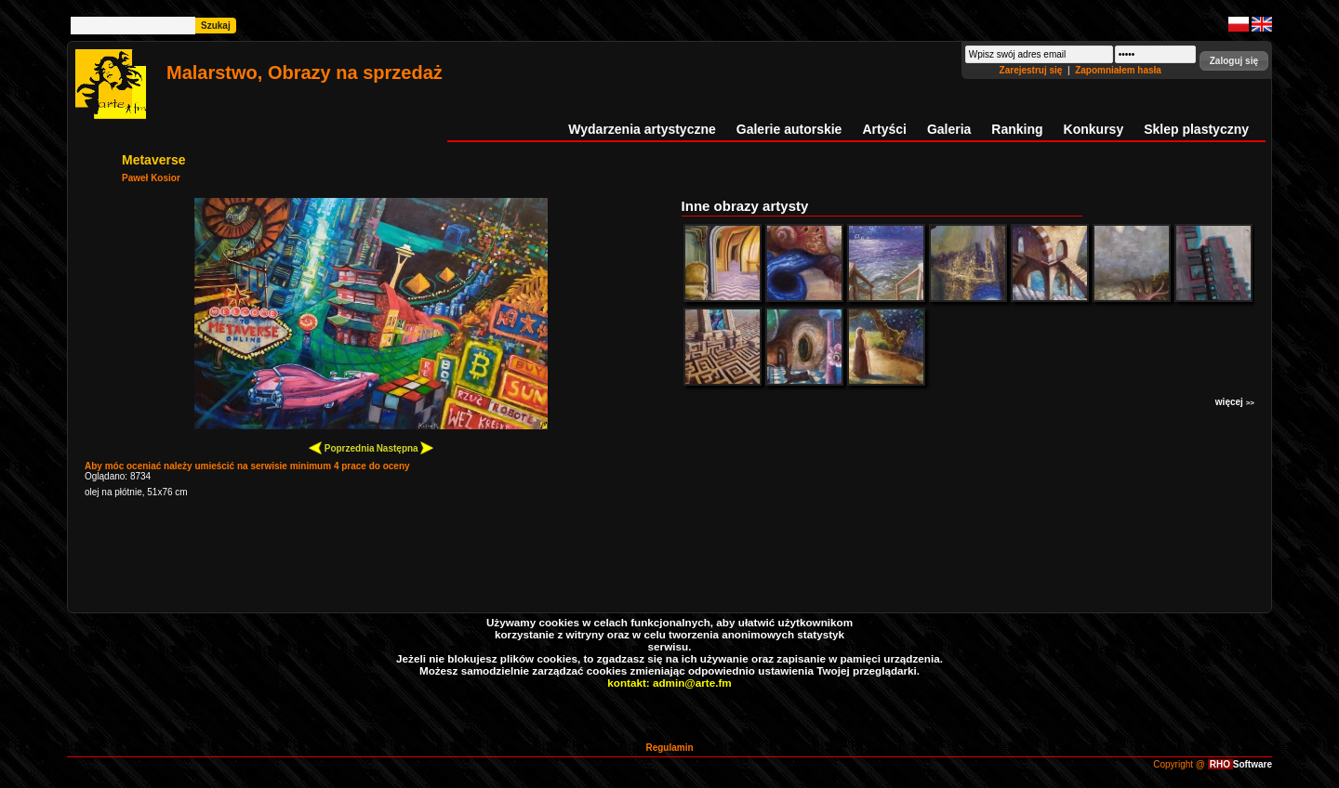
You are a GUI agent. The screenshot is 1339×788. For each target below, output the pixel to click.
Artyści (884, 129)
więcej (1234, 402)
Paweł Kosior (151, 178)
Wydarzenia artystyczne (641, 129)
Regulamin (669, 747)
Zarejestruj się (1033, 70)
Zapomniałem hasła (1118, 70)
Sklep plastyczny (1196, 129)
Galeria (949, 129)
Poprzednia (342, 447)
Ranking (1016, 129)
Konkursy (1094, 129)
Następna (405, 447)
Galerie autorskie (789, 129)
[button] (1234, 61)
